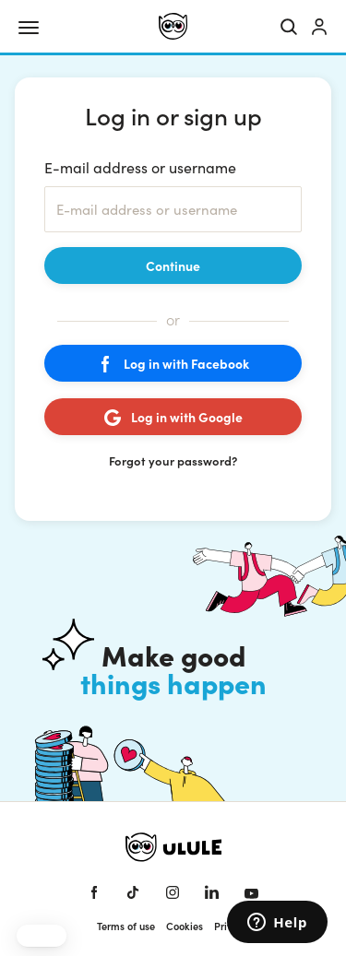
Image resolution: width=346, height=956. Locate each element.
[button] (41, 936)
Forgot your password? (173, 460)
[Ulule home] (173, 26)
